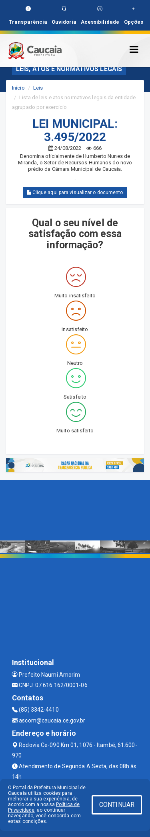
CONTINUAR (116, 804)
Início (18, 88)
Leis (38, 88)
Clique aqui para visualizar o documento (75, 192)
